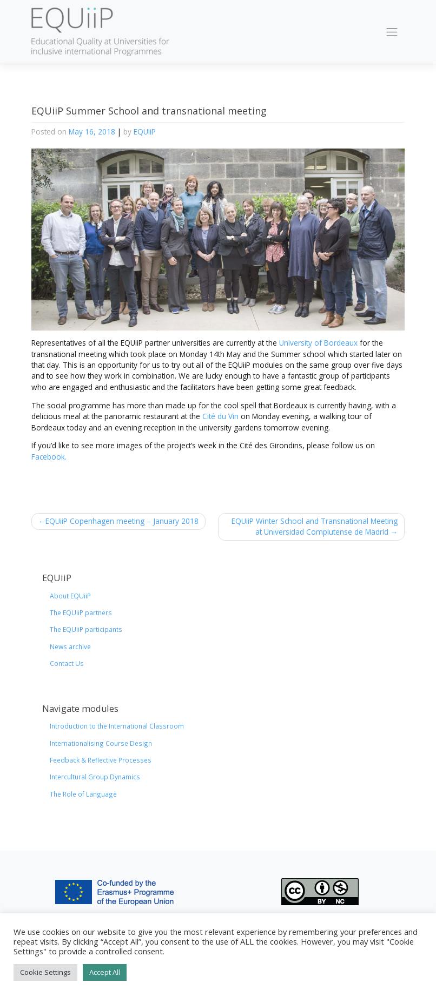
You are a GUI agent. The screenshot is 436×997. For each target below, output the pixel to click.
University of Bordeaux (318, 343)
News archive (70, 646)
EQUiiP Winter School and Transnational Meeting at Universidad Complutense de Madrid (315, 526)
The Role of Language (83, 794)
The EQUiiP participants (86, 629)
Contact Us (67, 663)
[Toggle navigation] (392, 32)
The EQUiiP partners (81, 612)
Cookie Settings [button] (45, 972)
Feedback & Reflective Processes (100, 760)
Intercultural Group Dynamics (95, 776)
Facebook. (49, 457)
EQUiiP (145, 131)
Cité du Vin (220, 416)
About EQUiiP (70, 595)
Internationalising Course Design (101, 743)
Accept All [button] (104, 972)
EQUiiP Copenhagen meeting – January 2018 (122, 521)
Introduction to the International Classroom (117, 726)
